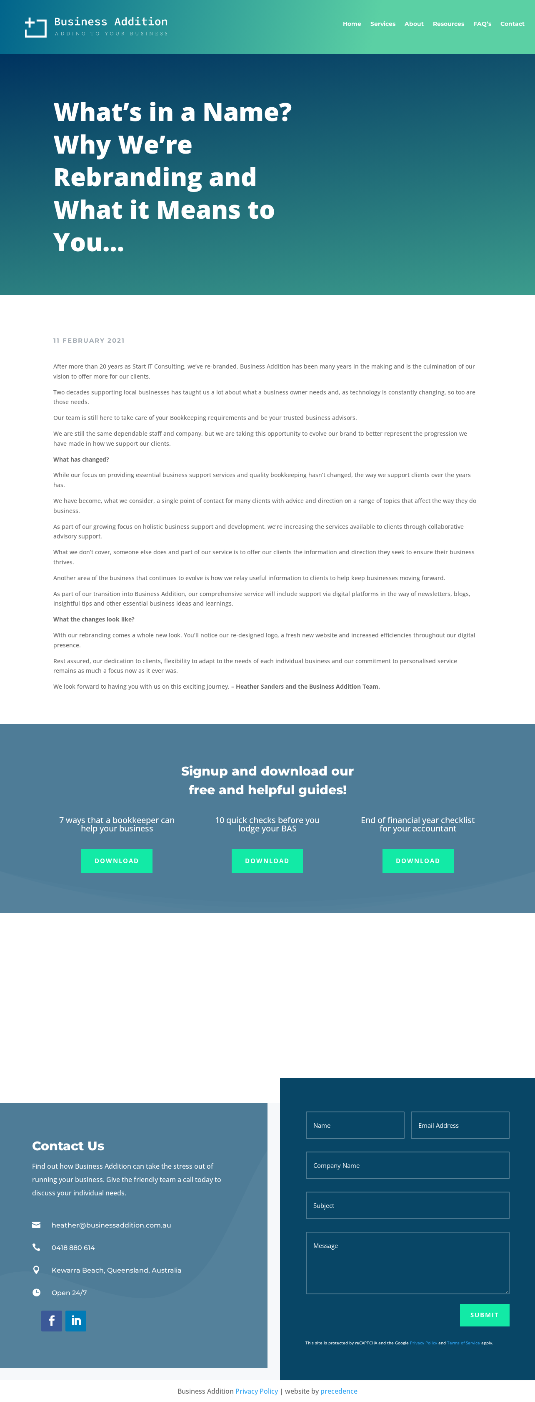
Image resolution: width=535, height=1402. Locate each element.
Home (352, 24)
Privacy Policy (423, 1343)
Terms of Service (463, 1343)
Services (382, 24)
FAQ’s (482, 24)
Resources (448, 24)
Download (117, 860)
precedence (339, 1391)
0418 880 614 (73, 1248)
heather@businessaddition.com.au (111, 1225)
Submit (484, 1315)
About (414, 24)
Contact (512, 24)
